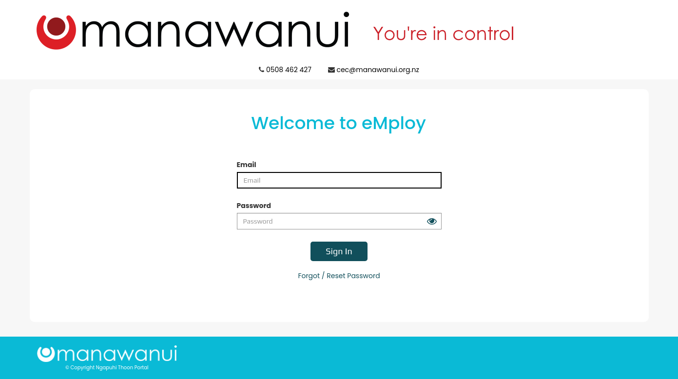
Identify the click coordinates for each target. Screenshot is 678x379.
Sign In (339, 251)
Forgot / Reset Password (339, 276)
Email (246, 165)
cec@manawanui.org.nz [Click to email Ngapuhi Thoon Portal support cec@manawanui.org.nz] (377, 70)
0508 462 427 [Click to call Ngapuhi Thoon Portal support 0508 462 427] (288, 70)
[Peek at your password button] (432, 221)
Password (254, 205)
